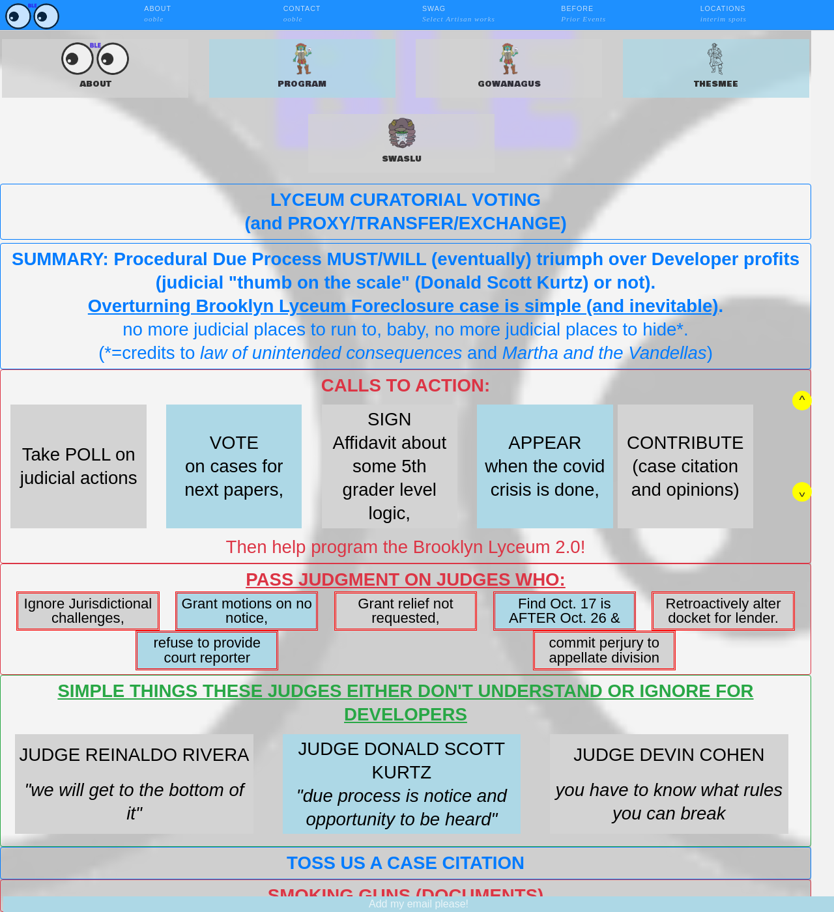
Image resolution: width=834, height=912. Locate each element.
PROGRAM (302, 66)
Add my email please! (418, 903)
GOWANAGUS (509, 66)
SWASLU (402, 141)
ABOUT (95, 66)
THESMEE (716, 66)
